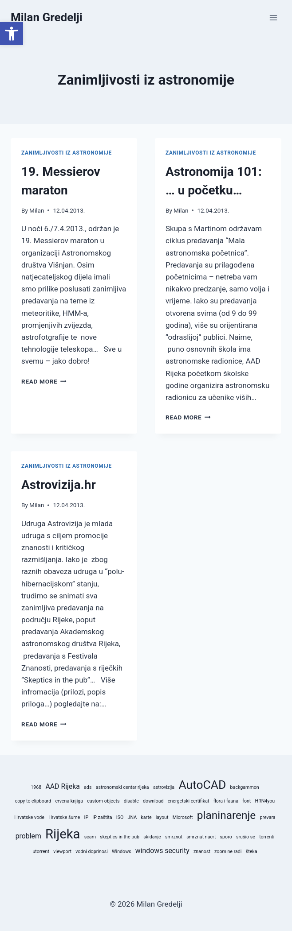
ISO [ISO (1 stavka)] (120, 817)
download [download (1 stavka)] (153, 801)
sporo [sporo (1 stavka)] (226, 837)
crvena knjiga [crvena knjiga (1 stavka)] (69, 801)
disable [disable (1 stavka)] (131, 801)
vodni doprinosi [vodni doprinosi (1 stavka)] (91, 851)
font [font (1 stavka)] (246, 801)
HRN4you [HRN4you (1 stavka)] (265, 801)
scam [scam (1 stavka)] (90, 837)
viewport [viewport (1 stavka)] (62, 851)
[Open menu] (273, 17)
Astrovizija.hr (58, 484)
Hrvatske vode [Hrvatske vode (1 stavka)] (29, 817)
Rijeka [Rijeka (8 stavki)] (62, 834)
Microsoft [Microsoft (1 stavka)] (183, 817)
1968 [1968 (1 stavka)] (36, 787)
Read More (44, 381)
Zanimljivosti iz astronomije (66, 153)
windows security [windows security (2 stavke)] (162, 850)
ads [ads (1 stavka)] (87, 787)
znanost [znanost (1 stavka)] (201, 851)
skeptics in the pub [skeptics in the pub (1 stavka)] (119, 837)
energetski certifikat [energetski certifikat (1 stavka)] (188, 801)
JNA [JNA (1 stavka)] (132, 817)
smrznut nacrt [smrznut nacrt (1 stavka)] (201, 837)
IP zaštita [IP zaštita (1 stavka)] (102, 817)
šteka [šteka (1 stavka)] (251, 851)
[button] (11, 33)
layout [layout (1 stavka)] (162, 817)
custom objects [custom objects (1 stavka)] (103, 801)
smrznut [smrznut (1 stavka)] (173, 837)
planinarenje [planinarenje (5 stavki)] (226, 815)
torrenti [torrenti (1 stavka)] (266, 837)
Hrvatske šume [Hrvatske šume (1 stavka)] (64, 817)
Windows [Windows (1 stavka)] (121, 851)
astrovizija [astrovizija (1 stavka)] (163, 787)
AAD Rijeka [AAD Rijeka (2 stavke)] (62, 786)
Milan (36, 210)
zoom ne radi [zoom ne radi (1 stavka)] (227, 851)
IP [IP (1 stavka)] (86, 817)
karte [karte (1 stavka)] (146, 817)
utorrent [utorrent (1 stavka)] (41, 851)
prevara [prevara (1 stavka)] (267, 817)
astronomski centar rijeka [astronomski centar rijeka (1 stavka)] (122, 787)
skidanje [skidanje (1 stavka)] (152, 837)
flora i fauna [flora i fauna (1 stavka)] (225, 801)
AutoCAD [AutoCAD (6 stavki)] (202, 784)
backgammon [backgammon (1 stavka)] (244, 787)
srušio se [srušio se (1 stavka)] (245, 837)
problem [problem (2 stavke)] (28, 836)
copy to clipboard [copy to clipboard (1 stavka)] (33, 801)
